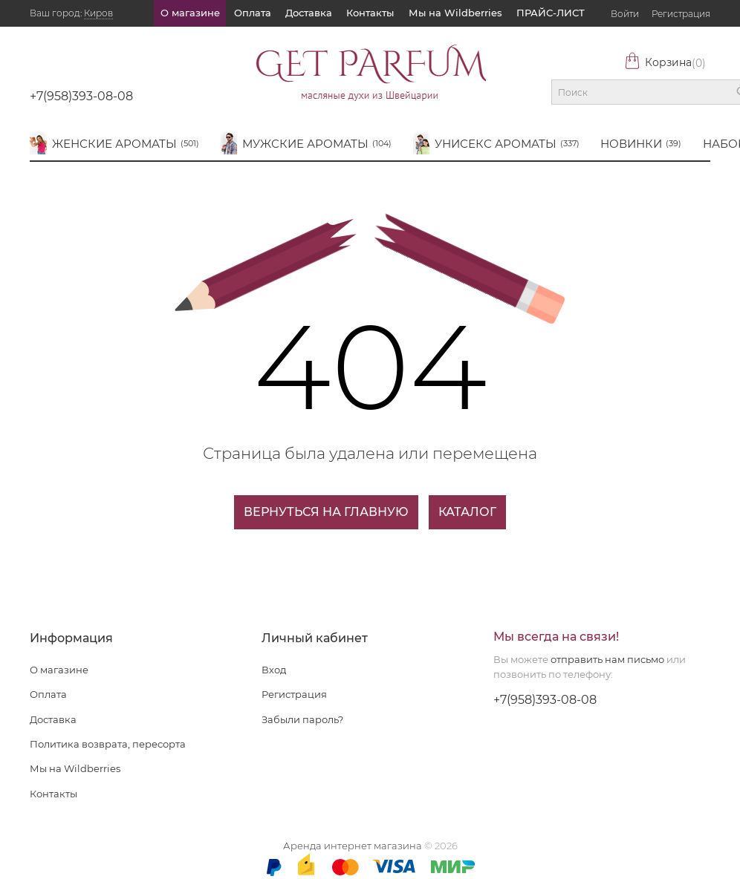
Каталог (467, 512)
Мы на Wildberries (455, 13)
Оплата (252, 13)
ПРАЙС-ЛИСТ (550, 13)
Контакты (370, 13)
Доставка (308, 13)
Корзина (665, 63)
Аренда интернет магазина (352, 846)
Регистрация (681, 13)
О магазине (190, 13)
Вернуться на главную (326, 512)
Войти (625, 13)
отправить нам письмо (607, 659)
